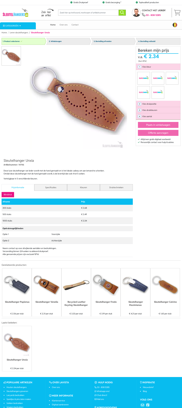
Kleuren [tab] (83, 187)
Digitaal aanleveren (60, 404)
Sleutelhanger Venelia (46, 301)
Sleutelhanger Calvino (165, 301)
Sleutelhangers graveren (17, 391)
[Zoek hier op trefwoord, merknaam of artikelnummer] (88, 13)
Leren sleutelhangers (19, 32)
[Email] (142, 405)
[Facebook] (147, 405)
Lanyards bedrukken (15, 395)
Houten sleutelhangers (17, 387)
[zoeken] (122, 13)
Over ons (64, 24)
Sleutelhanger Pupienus (17, 301)
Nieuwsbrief (148, 387)
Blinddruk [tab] (8, 194)
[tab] (158, 67)
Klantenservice (58, 400)
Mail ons (99, 399)
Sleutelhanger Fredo (106, 301)
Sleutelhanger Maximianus (135, 303)
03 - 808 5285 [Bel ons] (102, 387)
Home (53, 24)
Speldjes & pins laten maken (19, 399)
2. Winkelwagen (55, 41)
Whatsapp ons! (102, 391)
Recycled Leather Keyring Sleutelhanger (76, 303)
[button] (175, 25)
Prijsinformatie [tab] (18, 187)
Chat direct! (101, 395)
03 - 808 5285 (153, 15)
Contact (75, 24)
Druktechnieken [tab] (116, 187)
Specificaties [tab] (50, 187)
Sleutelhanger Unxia (17, 359)
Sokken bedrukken (15, 403)
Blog (145, 391)
